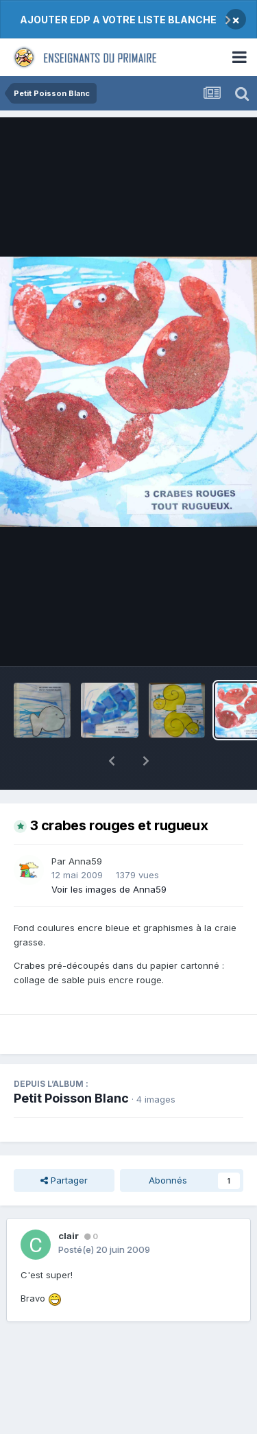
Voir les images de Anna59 (109, 853)
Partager (64, 1144)
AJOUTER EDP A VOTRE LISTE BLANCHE (118, 19)
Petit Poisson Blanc (71, 1062)
